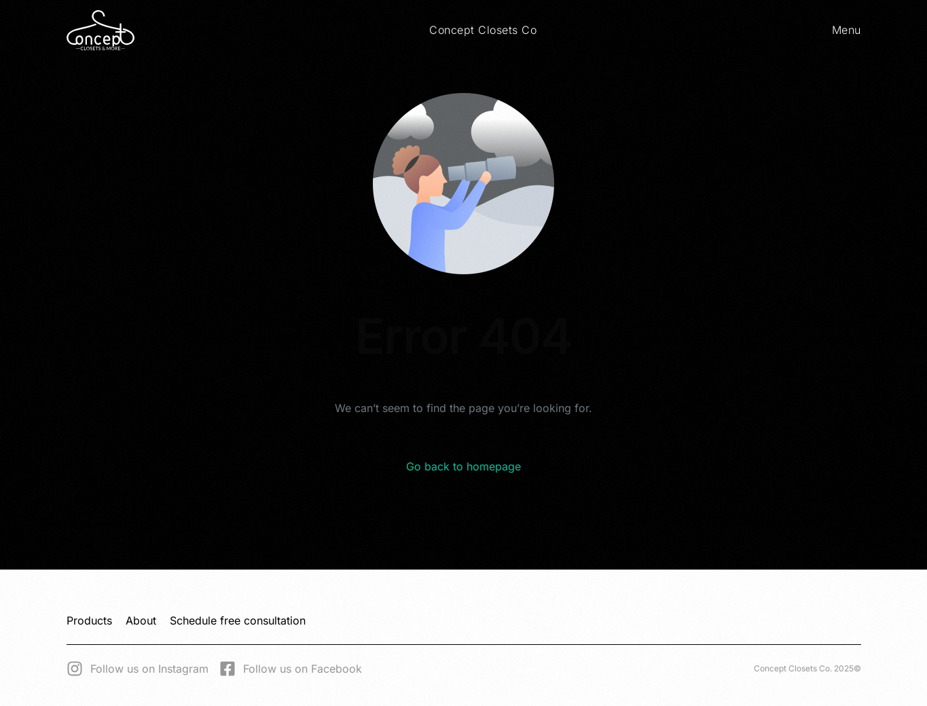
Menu (846, 30)
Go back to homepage (463, 466)
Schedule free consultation (238, 620)
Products (89, 620)
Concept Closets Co (483, 30)
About (141, 620)
